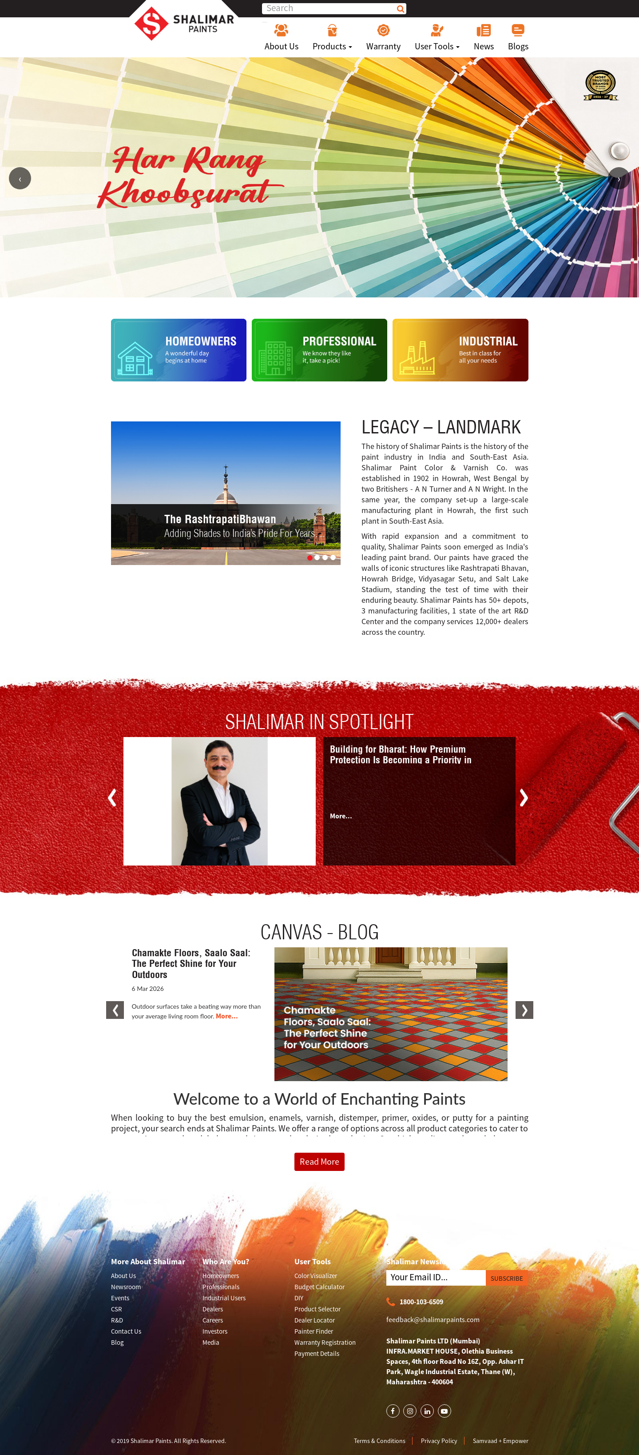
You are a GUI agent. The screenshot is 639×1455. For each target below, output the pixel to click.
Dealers (212, 1309)
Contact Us (126, 1331)
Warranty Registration (325, 1342)
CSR (116, 1309)
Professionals (220, 1287)
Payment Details (316, 1353)
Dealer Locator (314, 1320)
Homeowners (220, 1275)
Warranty (383, 37)
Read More (319, 1161)
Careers (212, 1320)
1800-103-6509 (414, 1302)
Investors (214, 1331)
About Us (281, 37)
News (484, 37)
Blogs (518, 37)
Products (332, 37)
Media (210, 1342)
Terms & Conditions (379, 1441)
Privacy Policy (439, 1441)
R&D (117, 1320)
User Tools (437, 37)
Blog (117, 1342)
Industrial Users (224, 1298)
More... (341, 815)
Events (120, 1298)
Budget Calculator (319, 1287)
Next (619, 178)
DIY (298, 1298)
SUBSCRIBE (507, 1278)
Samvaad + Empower (500, 1441)
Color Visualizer (315, 1275)
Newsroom (126, 1287)
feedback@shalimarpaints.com (433, 1319)
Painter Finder (313, 1331)
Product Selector (317, 1309)
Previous (20, 178)
